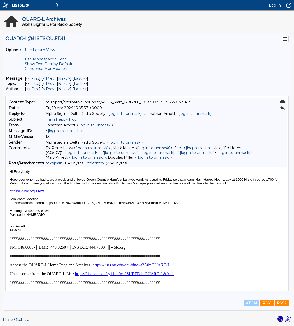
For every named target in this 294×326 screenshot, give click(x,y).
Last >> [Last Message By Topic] (80, 83)
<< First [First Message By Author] (32, 89)
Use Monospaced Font (45, 59)
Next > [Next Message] (64, 78)
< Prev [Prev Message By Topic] (49, 83)
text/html (96, 163)
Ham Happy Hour (62, 119)
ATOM (251, 303)
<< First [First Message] (32, 78)
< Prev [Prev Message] (49, 78)
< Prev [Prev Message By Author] (49, 89)
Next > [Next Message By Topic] (64, 83)
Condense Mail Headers (46, 68)
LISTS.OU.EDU (16, 319)
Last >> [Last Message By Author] (80, 89)
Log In (275, 5)
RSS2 (281, 303)
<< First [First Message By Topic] (32, 83)
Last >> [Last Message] (80, 78)
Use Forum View (40, 49)
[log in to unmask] (125, 113)
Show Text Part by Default (49, 63)
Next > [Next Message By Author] (64, 89)
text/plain (54, 163)
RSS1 (267, 303)
